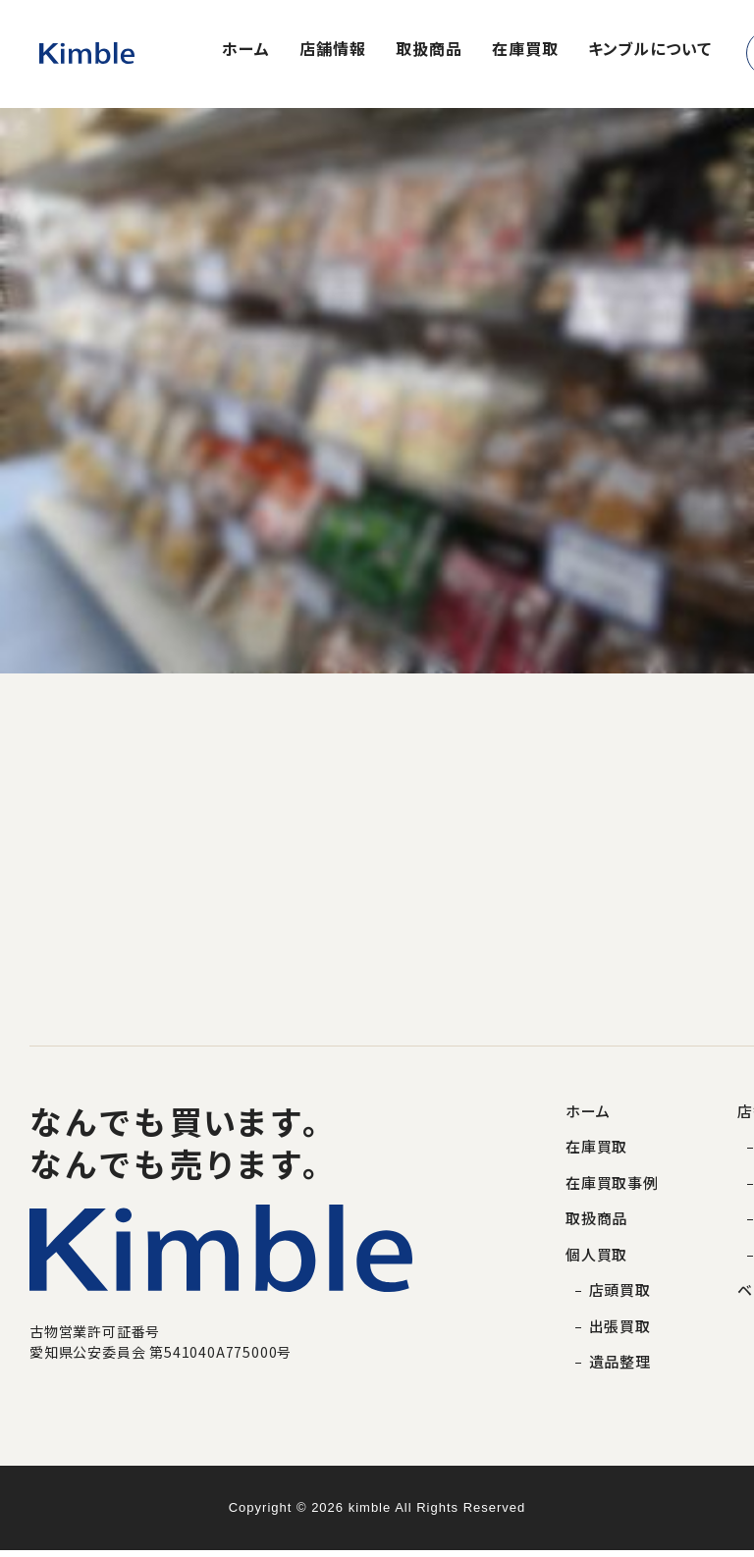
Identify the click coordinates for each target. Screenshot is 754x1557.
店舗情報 (332, 50)
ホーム (246, 50)
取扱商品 (429, 50)
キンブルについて (650, 50)
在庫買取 (525, 50)
